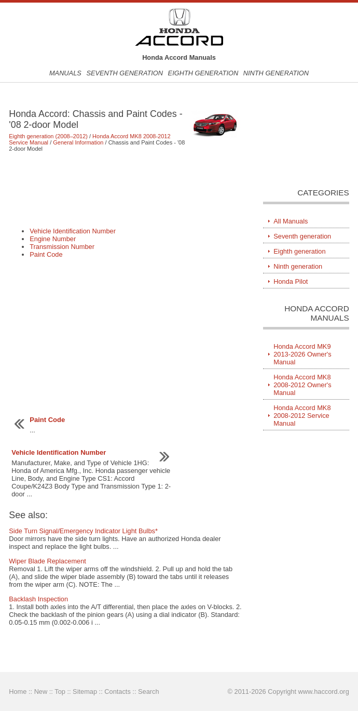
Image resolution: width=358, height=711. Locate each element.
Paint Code (46, 254)
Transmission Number (62, 247)
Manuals (65, 73)
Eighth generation (203, 73)
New (41, 691)
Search (148, 691)
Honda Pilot (290, 281)
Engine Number (53, 239)
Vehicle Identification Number (73, 231)
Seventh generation (124, 73)
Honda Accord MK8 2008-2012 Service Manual (302, 415)
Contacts (117, 691)
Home (17, 691)
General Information (78, 142)
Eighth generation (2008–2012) (48, 136)
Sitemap (85, 691)
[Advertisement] (125, 189)
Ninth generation (276, 73)
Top (59, 691)
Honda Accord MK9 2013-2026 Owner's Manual (302, 354)
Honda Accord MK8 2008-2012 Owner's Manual (302, 385)
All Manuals (290, 221)
